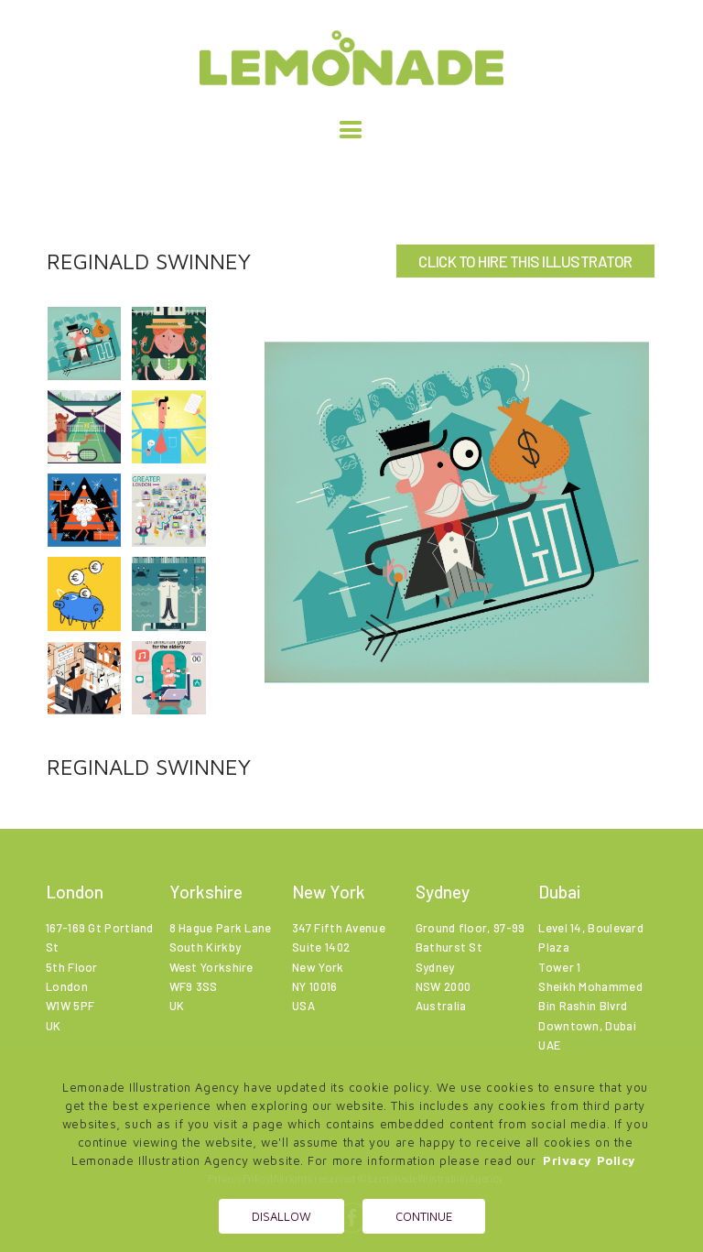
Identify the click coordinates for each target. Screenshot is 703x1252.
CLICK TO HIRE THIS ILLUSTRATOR (525, 261)
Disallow (281, 1216)
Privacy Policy (589, 1160)
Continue (423, 1216)
